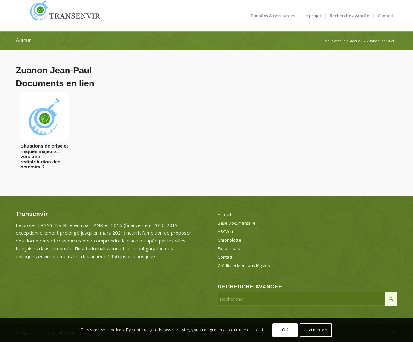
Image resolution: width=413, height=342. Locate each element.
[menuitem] (273, 15)
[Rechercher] (307, 299)
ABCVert (225, 231)
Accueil (224, 214)
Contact (225, 257)
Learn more (316, 330)
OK (285, 330)
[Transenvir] (63, 15)
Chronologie (229, 240)
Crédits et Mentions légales (244, 265)
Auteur (23, 40)
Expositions (229, 248)
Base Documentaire (237, 223)
